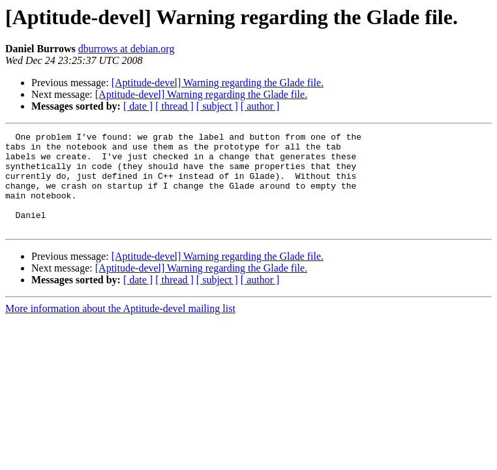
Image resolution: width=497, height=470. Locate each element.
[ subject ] (217, 106)
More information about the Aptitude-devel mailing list (120, 328)
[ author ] (260, 106)
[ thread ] (174, 106)
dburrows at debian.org (126, 48)
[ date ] (138, 106)
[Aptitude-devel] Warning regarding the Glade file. (218, 82)
